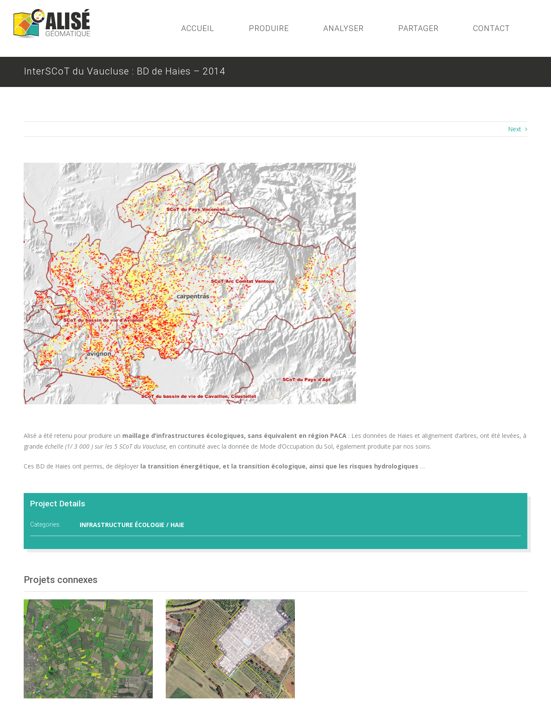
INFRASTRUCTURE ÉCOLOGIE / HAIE (132, 525)
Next (514, 129)
